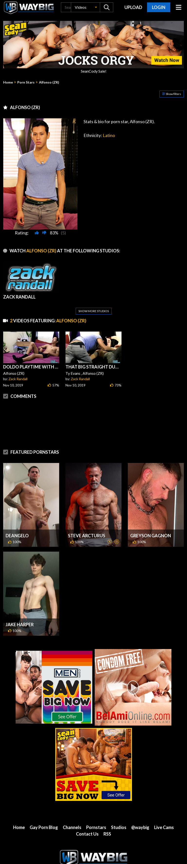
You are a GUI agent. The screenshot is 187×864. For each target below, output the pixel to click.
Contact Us (87, 822)
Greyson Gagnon (150, 524)
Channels (72, 815)
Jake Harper (20, 613)
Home (8, 82)
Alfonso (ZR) (49, 82)
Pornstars (96, 815)
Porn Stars (26, 82)
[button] (85, 7)
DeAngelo (17, 524)
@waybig (140, 815)
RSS (107, 822)
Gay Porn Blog (44, 815)
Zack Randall (18, 367)
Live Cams (164, 815)
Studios (118, 815)
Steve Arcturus (86, 524)
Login (158, 7)
